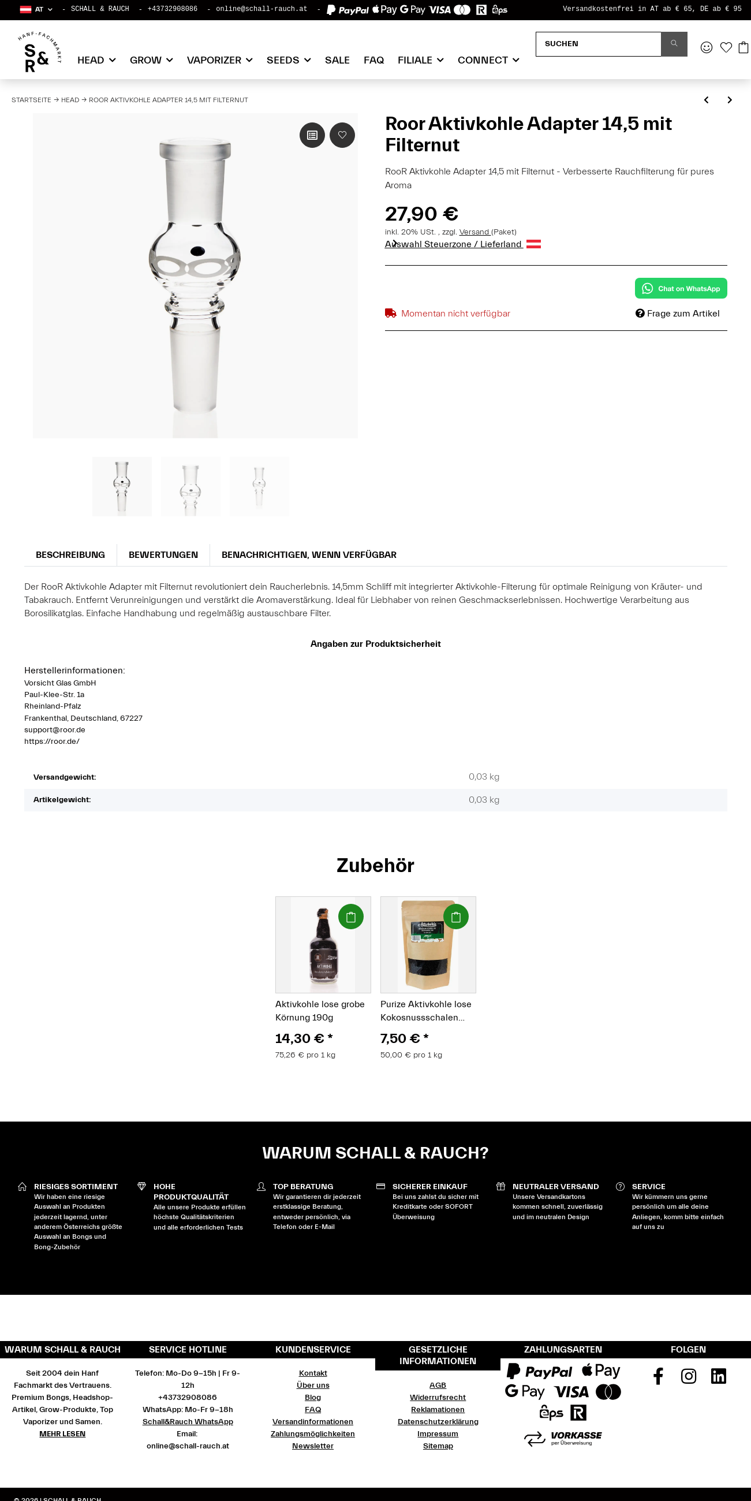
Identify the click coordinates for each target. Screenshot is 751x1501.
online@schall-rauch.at (261, 9)
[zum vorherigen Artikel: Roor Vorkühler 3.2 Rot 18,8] (706, 100)
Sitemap (438, 1446)
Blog (313, 1397)
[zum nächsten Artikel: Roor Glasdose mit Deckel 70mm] (730, 100)
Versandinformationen (312, 1421)
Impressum (437, 1434)
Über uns (313, 1385)
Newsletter (313, 1446)
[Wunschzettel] (726, 48)
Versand (475, 232)
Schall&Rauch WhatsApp (188, 1421)
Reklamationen (438, 1409)
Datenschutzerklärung (438, 1421)
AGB (437, 1385)
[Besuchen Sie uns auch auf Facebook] (658, 1380)
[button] (35, 9)
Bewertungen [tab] (163, 555)
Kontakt (313, 1373)
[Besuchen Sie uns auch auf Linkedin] (719, 1380)
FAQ (374, 60)
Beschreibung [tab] (70, 555)
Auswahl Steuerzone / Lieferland (463, 244)
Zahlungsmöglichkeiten (313, 1434)
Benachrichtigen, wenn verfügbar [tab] (309, 555)
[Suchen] (599, 44)
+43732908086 (172, 9)
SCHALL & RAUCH (100, 9)
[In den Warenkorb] (351, 916)
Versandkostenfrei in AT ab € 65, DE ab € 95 (652, 9)
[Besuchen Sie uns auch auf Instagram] (689, 1380)
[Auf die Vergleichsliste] (312, 135)
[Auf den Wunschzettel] (342, 135)
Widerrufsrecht (438, 1397)
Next (394, 243)
